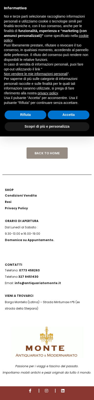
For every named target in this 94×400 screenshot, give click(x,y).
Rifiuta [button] (25, 115)
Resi (8, 202)
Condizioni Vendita (21, 195)
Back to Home (47, 153)
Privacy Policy (16, 208)
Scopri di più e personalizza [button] (47, 126)
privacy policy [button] (48, 93)
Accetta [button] (68, 115)
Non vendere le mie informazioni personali (35, 74)
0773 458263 (29, 270)
